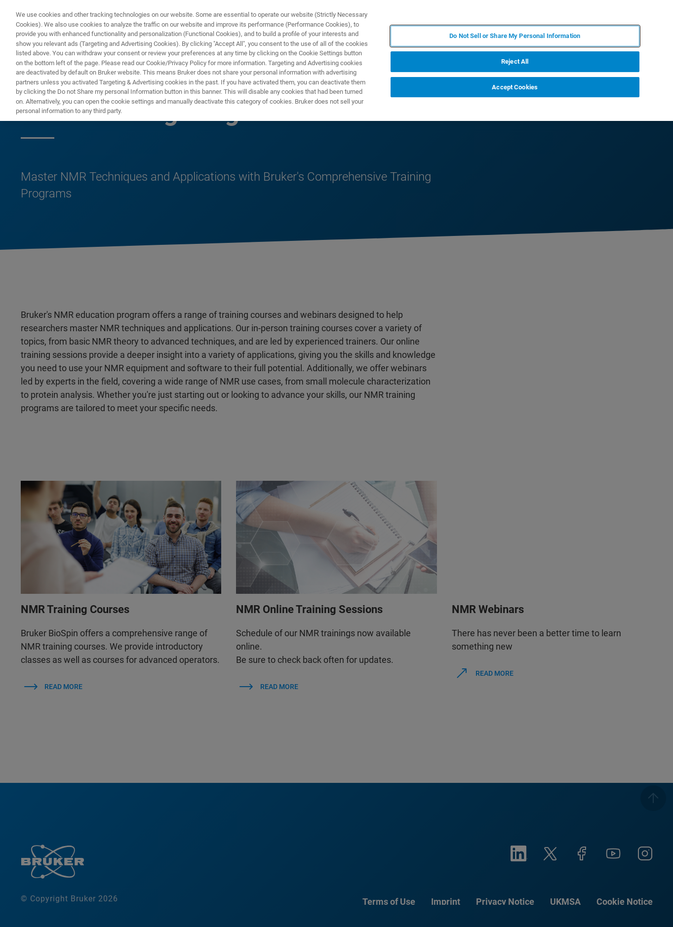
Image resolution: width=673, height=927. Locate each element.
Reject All (514, 61)
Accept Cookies (515, 87)
